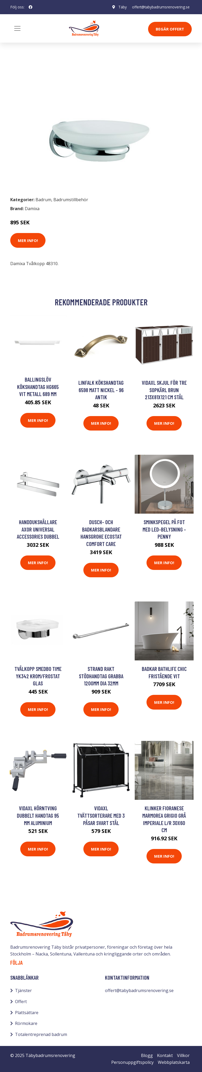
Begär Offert (170, 29)
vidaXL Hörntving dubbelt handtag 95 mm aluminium (38, 815)
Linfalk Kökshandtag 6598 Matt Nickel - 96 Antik (101, 389)
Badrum (24, 68)
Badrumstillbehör (55, 68)
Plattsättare (26, 1012)
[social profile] (30, 7)
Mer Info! (28, 240)
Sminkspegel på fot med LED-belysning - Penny (164, 529)
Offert (21, 1001)
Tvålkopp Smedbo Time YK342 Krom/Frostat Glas (38, 675)
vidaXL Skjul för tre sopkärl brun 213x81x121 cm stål (164, 389)
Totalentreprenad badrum (41, 1034)
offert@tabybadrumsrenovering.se (161, 6)
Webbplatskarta (174, 1062)
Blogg (147, 1055)
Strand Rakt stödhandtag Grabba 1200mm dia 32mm (101, 675)
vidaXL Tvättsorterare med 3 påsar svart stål (101, 815)
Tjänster (23, 990)
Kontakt (165, 1055)
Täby (122, 6)
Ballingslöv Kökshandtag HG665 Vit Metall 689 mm (38, 386)
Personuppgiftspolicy (132, 1062)
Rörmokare (26, 1023)
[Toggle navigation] (17, 28)
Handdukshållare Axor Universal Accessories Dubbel (38, 529)
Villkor (183, 1055)
